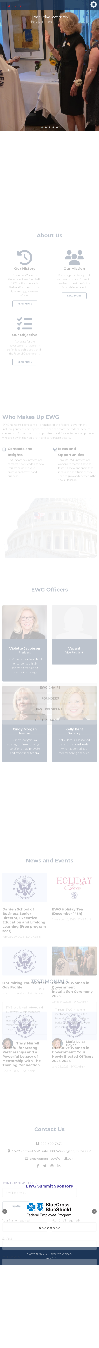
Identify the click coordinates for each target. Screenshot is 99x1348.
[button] (4, 1211)
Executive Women (49, 17)
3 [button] (45, 1228)
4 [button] (48, 1228)
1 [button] (40, 1228)
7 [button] (56, 1228)
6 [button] (54, 1228)
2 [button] (43, 1228)
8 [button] (59, 1228)
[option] (49, 1210)
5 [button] (51, 1228)
